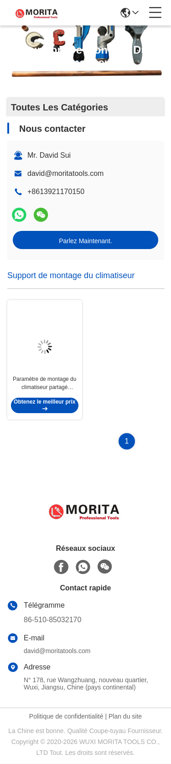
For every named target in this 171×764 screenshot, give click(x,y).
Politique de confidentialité (66, 716)
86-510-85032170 (52, 620)
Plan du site (125, 716)
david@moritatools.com (65, 173)
